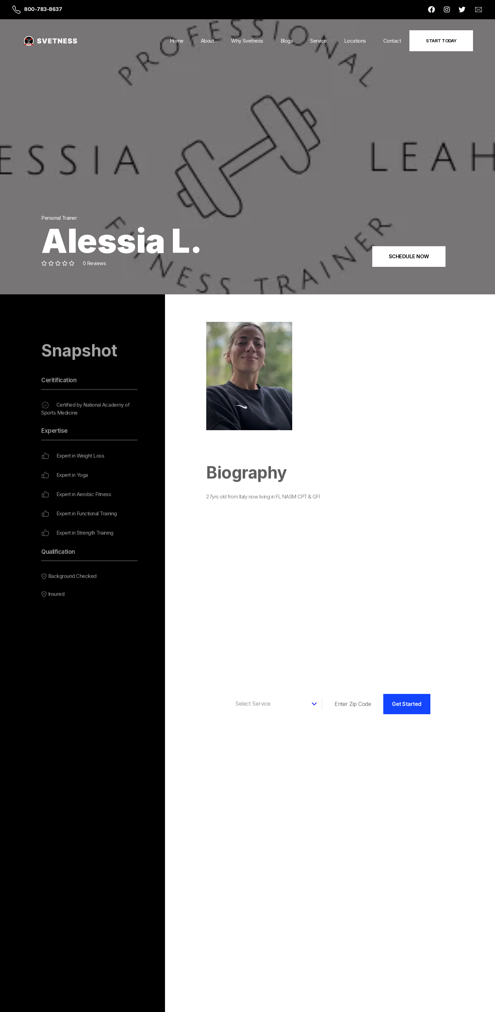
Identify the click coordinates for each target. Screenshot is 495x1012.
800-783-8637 (43, 9)
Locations (355, 40)
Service (318, 40)
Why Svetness (247, 40)
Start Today (441, 40)
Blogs (286, 40)
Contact (392, 40)
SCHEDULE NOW (409, 256)
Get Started (406, 703)
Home (177, 40)
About (207, 40)
